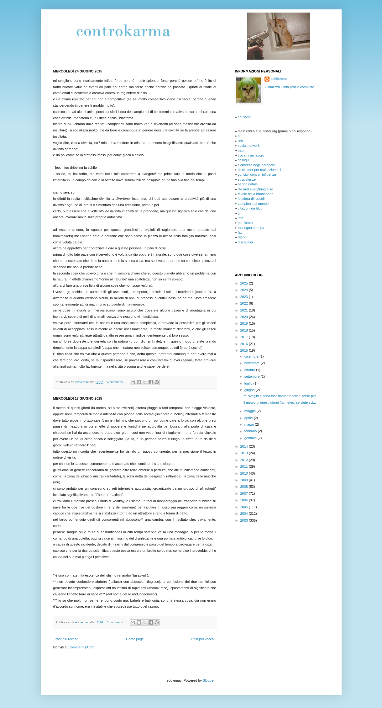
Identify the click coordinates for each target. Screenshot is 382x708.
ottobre (250, 370)
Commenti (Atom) (81, 647)
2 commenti (115, 622)
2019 (244, 323)
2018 (244, 330)
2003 (244, 520)
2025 (244, 283)
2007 (244, 493)
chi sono (244, 117)
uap (240, 150)
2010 (244, 473)
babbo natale (248, 184)
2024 (244, 290)
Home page (135, 639)
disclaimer (246, 242)
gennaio (251, 438)
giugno (250, 390)
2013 (244, 453)
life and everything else (255, 189)
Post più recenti (67, 639)
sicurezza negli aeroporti (256, 165)
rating (242, 237)
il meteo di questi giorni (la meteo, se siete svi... (279, 402)
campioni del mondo (253, 203)
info (240, 218)
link (240, 141)
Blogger (208, 680)
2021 (244, 310)
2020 (244, 317)
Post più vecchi (203, 639)
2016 (244, 344)
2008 (244, 486)
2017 (244, 337)
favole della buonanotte (256, 194)
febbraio (251, 431)
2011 (244, 466)
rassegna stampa (251, 228)
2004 (244, 513)
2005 (244, 507)
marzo (249, 424)
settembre (252, 376)
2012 (244, 460)
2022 (244, 303)
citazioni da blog (250, 208)
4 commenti (115, 382)
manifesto (245, 223)
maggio (250, 411)
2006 (244, 500)
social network (249, 145)
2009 (244, 480)
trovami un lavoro (251, 155)
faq (240, 232)
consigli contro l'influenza (257, 174)
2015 (244, 350)
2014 (244, 446)
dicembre (251, 356)
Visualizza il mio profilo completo (289, 87)
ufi (240, 213)
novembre (252, 363)
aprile (249, 418)
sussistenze (247, 179)
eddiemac (82, 382)
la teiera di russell (251, 198)
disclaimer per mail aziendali (259, 170)
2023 (244, 297)
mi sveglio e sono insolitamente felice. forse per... (281, 396)
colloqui (243, 160)
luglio (249, 383)
